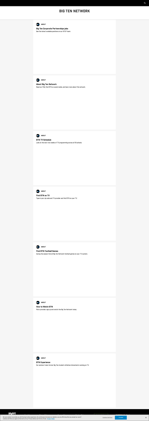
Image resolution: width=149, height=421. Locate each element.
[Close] (146, 417)
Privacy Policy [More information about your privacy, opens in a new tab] (51, 418)
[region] (74, 418)
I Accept (120, 417)
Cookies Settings (107, 417)
